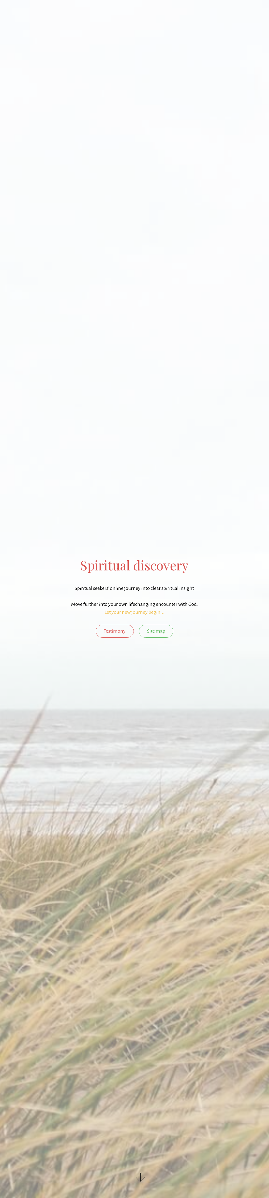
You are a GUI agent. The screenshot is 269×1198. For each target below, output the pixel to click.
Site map (156, 631)
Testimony (115, 631)
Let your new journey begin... (134, 612)
